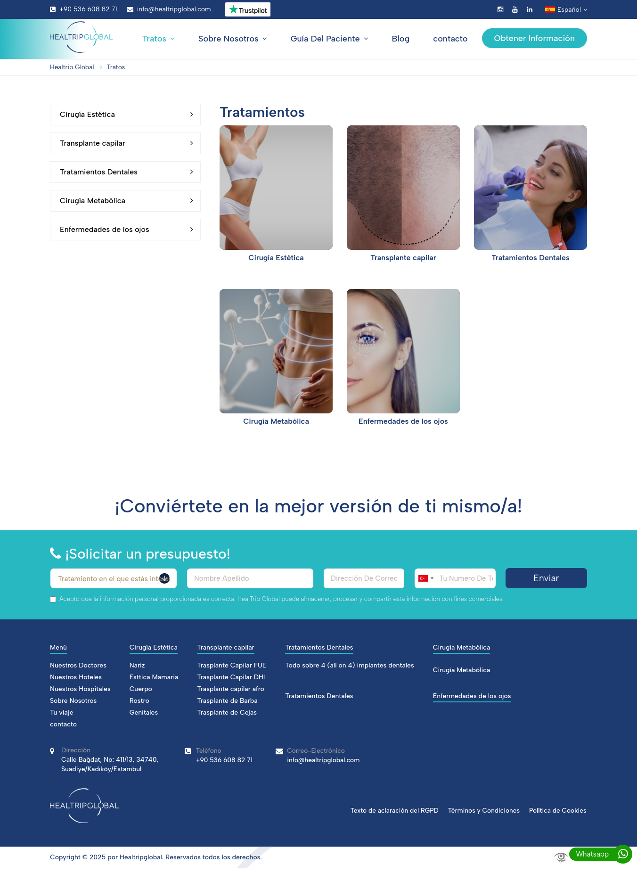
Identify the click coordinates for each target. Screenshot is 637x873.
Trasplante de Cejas (227, 712)
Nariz (137, 665)
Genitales (144, 712)
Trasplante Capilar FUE (231, 665)
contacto (450, 38)
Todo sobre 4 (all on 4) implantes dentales (349, 665)
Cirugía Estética (126, 114)
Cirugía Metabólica (126, 200)
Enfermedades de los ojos (126, 229)
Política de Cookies (558, 810)
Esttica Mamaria (154, 677)
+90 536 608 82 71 (83, 9)
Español (566, 9)
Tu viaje (62, 712)
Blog (401, 38)
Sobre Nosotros (232, 39)
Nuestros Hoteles (76, 677)
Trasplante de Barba (227, 701)
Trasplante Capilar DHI (231, 677)
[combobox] (425, 578)
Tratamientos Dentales (126, 172)
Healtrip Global (72, 67)
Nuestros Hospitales (80, 689)
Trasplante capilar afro (230, 689)
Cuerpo (141, 689)
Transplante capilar (126, 143)
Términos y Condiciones (482, 810)
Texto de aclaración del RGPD (391, 810)
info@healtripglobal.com (169, 9)
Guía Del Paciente (329, 39)
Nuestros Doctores (78, 665)
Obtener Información (534, 38)
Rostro (139, 701)
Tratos (158, 39)
